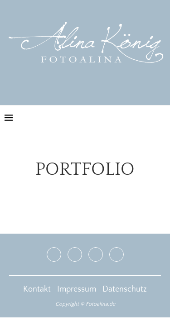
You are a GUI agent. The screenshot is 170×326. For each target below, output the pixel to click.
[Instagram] (75, 254)
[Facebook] (54, 254)
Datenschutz (124, 289)
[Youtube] (95, 254)
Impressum (76, 289)
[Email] (116, 254)
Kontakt (37, 289)
